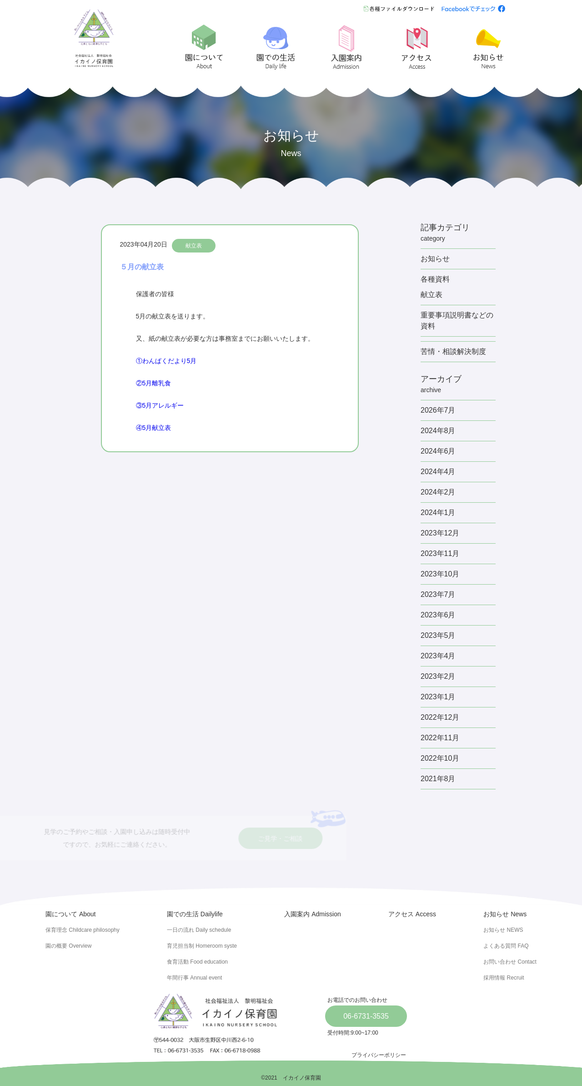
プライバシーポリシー (378, 1055)
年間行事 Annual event (194, 978)
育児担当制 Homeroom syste (202, 946)
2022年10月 (440, 758)
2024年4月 (438, 471)
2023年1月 (438, 697)
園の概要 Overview (68, 946)
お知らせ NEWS (503, 930)
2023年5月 (438, 635)
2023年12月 (440, 533)
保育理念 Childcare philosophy (82, 930)
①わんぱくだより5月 (166, 360)
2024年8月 (438, 430)
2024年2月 (438, 492)
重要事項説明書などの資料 (457, 320)
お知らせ (435, 259)
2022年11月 (440, 738)
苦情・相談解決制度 (453, 351)
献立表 (194, 245)
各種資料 (435, 279)
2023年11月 (440, 553)
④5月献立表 (153, 427)
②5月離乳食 (153, 383)
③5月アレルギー (160, 405)
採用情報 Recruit (503, 978)
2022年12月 (440, 717)
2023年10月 (440, 574)
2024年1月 (438, 512)
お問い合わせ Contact (510, 962)
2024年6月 (438, 451)
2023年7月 (438, 594)
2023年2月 (438, 676)
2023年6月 (438, 615)
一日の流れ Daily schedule (199, 930)
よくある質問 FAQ (505, 946)
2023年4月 (438, 656)
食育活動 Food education (197, 962)
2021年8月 (438, 779)
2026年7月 (438, 410)
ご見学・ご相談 (236, 839)
